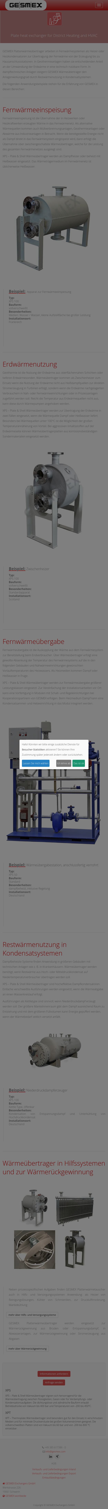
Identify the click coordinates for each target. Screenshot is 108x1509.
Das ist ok (78, 763)
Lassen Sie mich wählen (35, 763)
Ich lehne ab (63, 763)
